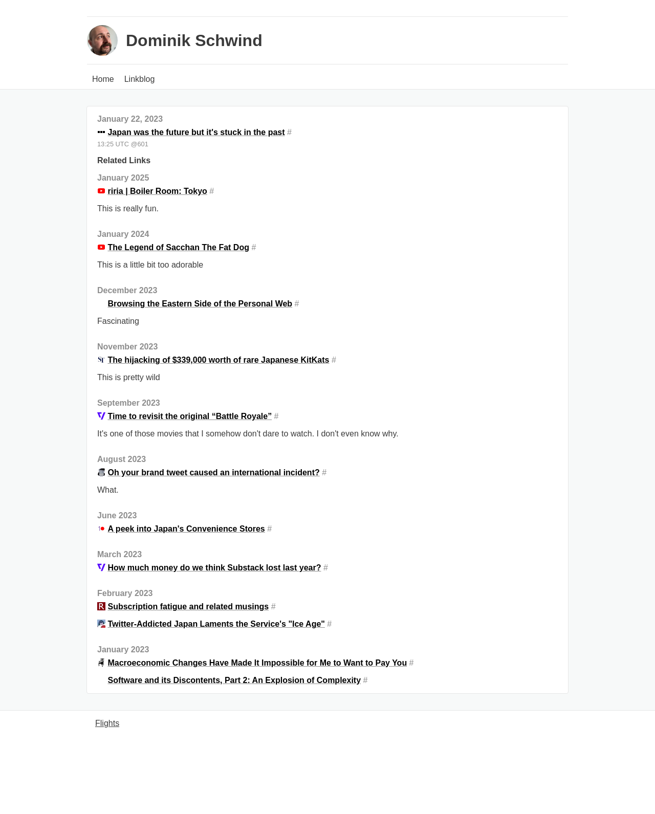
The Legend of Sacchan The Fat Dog (178, 247)
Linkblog (139, 79)
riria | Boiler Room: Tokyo (157, 191)
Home (103, 79)
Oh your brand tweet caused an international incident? (213, 472)
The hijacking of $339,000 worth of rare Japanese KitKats (218, 360)
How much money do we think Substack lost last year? (214, 567)
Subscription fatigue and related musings (188, 606)
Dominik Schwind (194, 40)
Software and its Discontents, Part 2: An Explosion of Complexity (234, 680)
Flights (107, 723)
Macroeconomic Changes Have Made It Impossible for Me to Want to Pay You (257, 662)
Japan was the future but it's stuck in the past (196, 132)
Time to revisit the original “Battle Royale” (189, 416)
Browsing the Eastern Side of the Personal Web (199, 303)
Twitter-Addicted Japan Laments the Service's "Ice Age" (215, 624)
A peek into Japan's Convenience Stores (186, 528)
